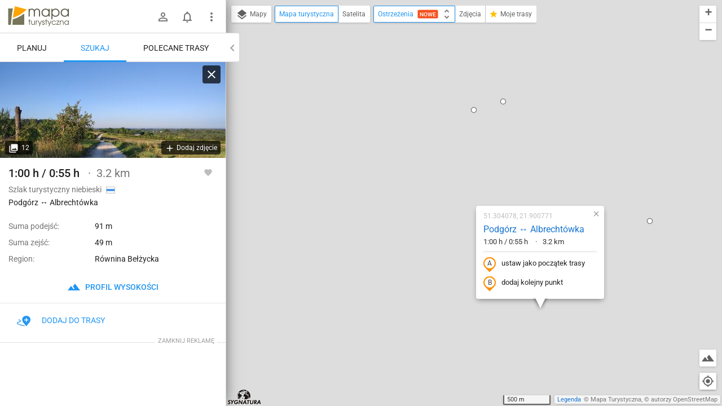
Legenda (569, 399)
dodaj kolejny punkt (456, 173)
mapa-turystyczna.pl (38, 16)
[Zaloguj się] (163, 17)
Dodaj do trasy (61, 320)
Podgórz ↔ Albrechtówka (467, 119)
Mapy (251, 14)
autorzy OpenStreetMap (684, 399)
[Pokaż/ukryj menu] (211, 17)
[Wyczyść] (211, 74)
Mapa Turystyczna (616, 399)
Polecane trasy (176, 47)
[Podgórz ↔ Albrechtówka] (113, 110)
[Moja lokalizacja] (707, 381)
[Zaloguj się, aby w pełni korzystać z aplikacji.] (208, 171)
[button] (382, 320)
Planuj (32, 47)
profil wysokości (113, 287)
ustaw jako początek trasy (467, 154)
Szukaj (95, 47)
